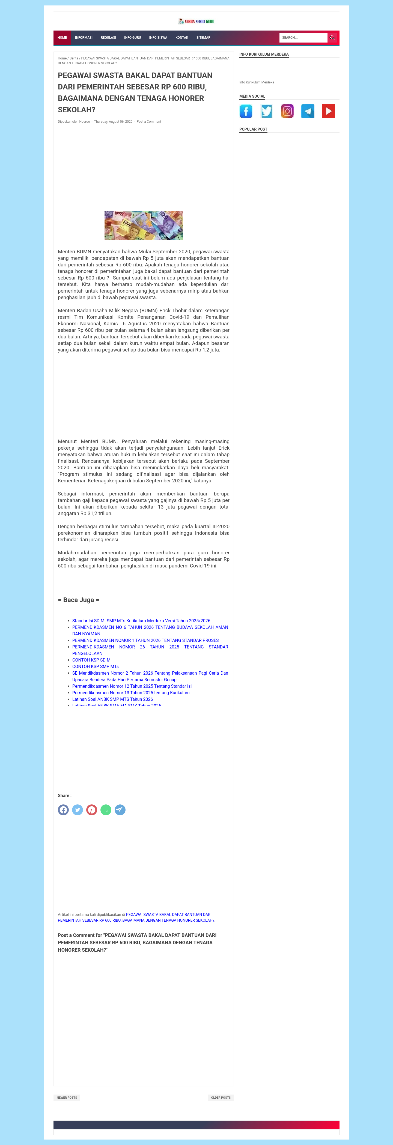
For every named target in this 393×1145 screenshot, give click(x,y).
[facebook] (63, 809)
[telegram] (120, 809)
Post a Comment (149, 122)
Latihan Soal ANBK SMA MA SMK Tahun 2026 (116, 705)
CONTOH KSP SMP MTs (95, 666)
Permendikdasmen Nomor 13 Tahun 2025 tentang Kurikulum (131, 692)
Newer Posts (67, 1097)
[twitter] (77, 809)
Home (62, 38)
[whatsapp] (105, 809)
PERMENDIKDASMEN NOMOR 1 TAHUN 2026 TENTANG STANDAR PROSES (145, 640)
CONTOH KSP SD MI (92, 660)
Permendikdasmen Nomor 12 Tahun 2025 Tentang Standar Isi (132, 686)
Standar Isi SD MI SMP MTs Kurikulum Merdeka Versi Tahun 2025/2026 (141, 620)
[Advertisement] (143, 168)
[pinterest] (91, 809)
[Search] (303, 38)
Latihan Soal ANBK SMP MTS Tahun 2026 (112, 699)
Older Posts (221, 1097)
